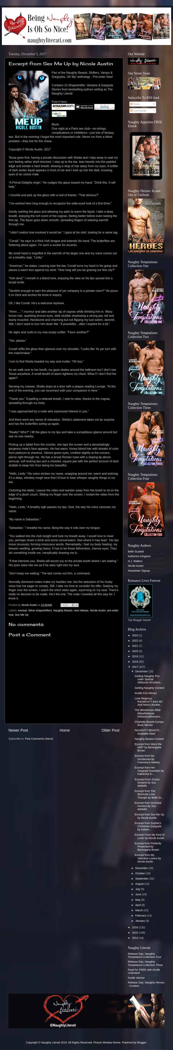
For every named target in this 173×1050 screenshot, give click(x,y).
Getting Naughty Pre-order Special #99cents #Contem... (148, 679)
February (141, 915)
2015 (135, 932)
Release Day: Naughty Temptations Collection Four (144, 955)
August (140, 883)
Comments (138, 110)
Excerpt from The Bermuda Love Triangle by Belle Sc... (149, 794)
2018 (135, 661)
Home (65, 730)
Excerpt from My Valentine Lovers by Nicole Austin (148, 858)
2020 (135, 651)
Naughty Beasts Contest (149, 738)
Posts (135, 104)
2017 (135, 666)
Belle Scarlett (136, 551)
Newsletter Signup (139, 570)
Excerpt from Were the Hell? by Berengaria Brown (148, 747)
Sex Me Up (21, 614)
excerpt (22, 610)
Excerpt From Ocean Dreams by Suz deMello (147, 782)
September (142, 878)
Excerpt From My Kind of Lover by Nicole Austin (149, 836)
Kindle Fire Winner (146, 693)
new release (81, 610)
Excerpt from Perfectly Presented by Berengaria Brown (148, 846)
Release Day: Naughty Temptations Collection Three (145, 963)
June (138, 894)
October (140, 873)
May (138, 899)
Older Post (110, 730)
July (138, 889)
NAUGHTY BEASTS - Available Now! (148, 732)
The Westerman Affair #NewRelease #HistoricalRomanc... (148, 713)
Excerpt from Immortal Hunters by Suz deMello (148, 806)
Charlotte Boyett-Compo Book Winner (149, 723)
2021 (135, 645)
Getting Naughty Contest (149, 687)
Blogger (141, 1042)
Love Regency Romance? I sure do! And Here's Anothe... (149, 701)
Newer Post (18, 730)
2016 (135, 927)
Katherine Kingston (139, 556)
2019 (135, 656)
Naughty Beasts (63, 610)
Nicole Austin (98, 610)
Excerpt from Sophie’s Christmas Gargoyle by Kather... (148, 826)
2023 (135, 635)
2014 (135, 937)
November (142, 868)
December (142, 671)
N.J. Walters (135, 561)
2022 (135, 640)
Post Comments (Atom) (39, 738)
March (139, 910)
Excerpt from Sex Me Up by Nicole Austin (149, 816)
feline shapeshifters (40, 610)
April (138, 905)
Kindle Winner (136, 977)
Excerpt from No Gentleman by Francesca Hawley (147, 759)
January (140, 920)
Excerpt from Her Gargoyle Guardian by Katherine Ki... (149, 771)
